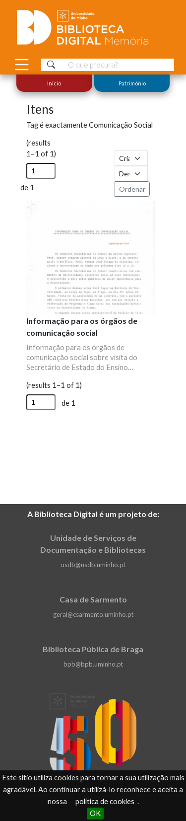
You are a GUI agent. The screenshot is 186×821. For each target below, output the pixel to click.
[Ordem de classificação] (131, 173)
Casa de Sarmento (93, 599)
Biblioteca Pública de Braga (93, 649)
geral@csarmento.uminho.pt (93, 614)
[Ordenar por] (131, 158)
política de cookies (104, 801)
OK (95, 813)
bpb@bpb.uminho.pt (93, 664)
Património (131, 83)
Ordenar (132, 189)
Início (54, 83)
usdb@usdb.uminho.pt (93, 565)
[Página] (41, 171)
